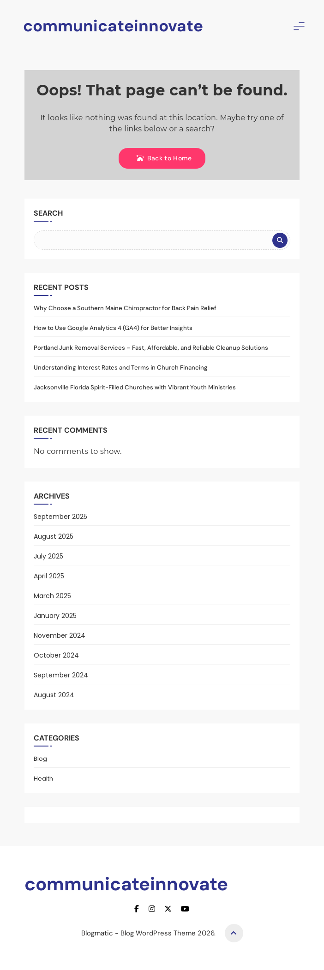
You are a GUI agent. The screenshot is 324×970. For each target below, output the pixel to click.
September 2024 (61, 675)
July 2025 (48, 556)
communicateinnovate (113, 25)
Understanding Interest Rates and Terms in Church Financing (121, 367)
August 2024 (54, 695)
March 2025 (52, 595)
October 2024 (56, 655)
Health (43, 778)
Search (48, 213)
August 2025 (53, 536)
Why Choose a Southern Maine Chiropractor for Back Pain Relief (125, 308)
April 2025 (49, 576)
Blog (40, 758)
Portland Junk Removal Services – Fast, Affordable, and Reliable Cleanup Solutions (151, 348)
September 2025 (60, 516)
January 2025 (55, 615)
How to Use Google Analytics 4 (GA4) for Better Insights (113, 328)
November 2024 (59, 635)
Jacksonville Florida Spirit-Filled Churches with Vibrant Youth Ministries (135, 387)
